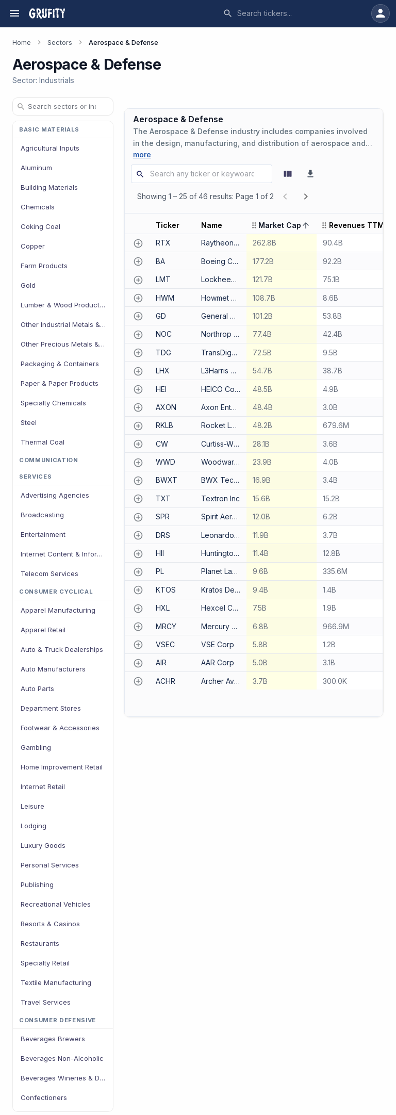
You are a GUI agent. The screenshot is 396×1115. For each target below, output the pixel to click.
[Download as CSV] (310, 174)
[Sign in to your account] (380, 13)
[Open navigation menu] (14, 13)
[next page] (305, 196)
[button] (172, 225)
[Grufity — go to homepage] (47, 13)
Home (21, 42)
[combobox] (295, 13)
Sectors (59, 42)
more (142, 154)
